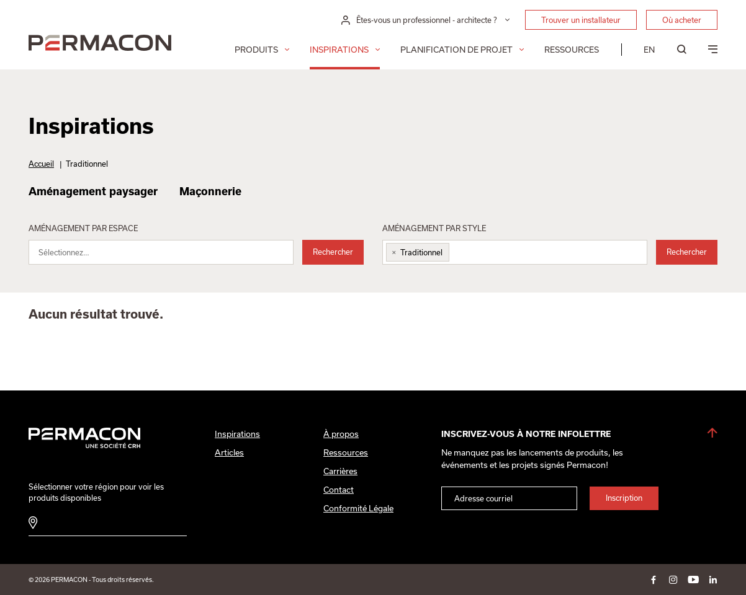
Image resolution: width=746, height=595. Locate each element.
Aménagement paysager (93, 191)
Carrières (340, 471)
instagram (673, 579)
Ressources (571, 50)
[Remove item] (392, 252)
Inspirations (339, 50)
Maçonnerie (210, 191)
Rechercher (333, 251)
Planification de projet (456, 50)
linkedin (713, 579)
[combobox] (161, 252)
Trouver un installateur (581, 19)
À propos (341, 434)
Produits (256, 50)
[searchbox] (168, 255)
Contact (338, 490)
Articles (229, 452)
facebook (653, 579)
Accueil (41, 163)
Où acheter (681, 19)
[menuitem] (649, 49)
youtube (693, 579)
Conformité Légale (358, 508)
